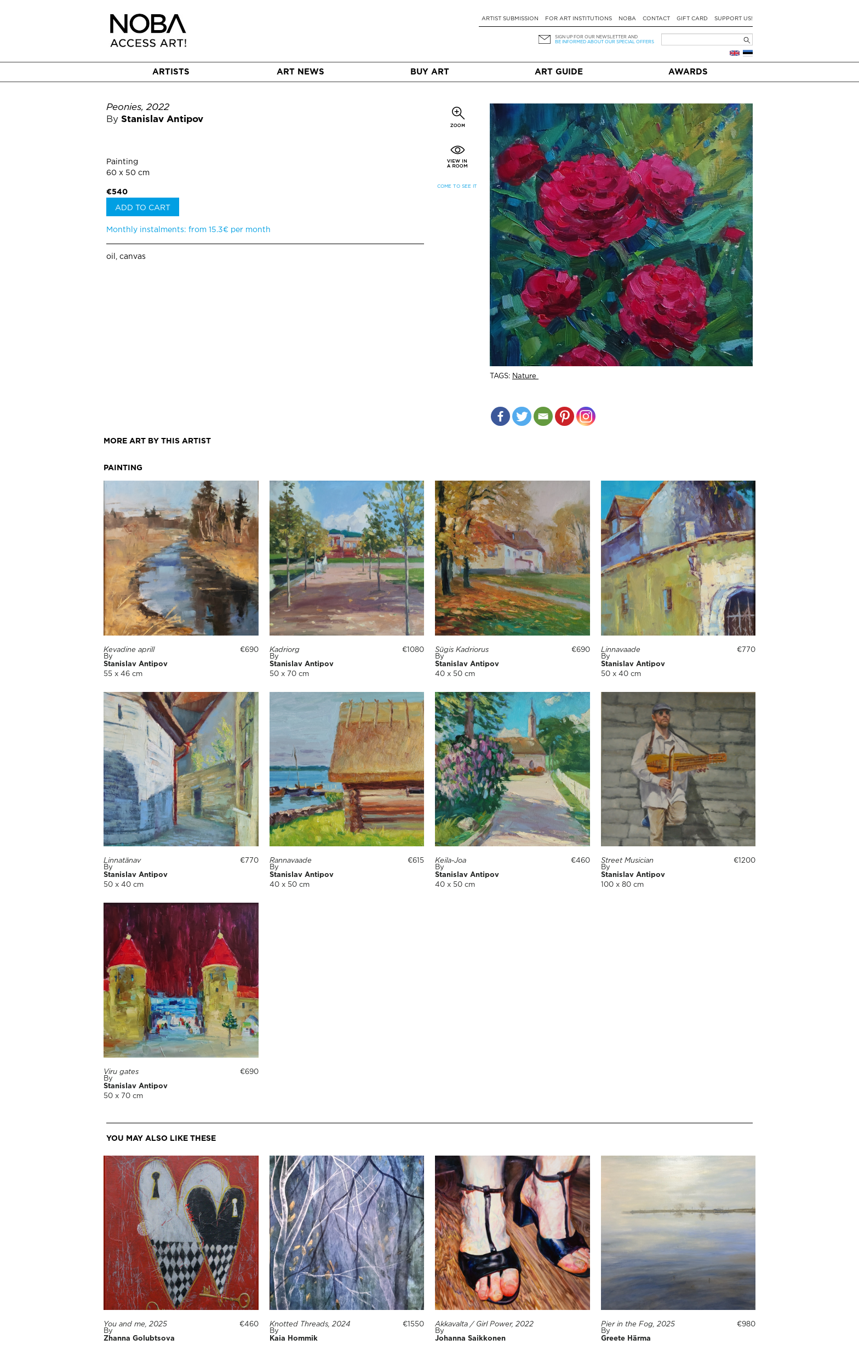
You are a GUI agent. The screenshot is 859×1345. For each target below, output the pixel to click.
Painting (122, 162)
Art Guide (559, 72)
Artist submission (510, 18)
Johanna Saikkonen (470, 1339)
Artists (171, 72)
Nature (525, 376)
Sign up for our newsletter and (596, 37)
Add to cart (142, 208)
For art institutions (578, 18)
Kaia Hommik (294, 1339)
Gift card (692, 18)
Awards (688, 72)
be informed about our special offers (604, 42)
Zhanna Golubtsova (139, 1339)
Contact (656, 18)
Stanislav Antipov (162, 120)
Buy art (429, 72)
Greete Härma (626, 1339)
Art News (300, 72)
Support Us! (733, 18)
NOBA (627, 18)
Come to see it (457, 186)
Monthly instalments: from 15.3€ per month (188, 230)
